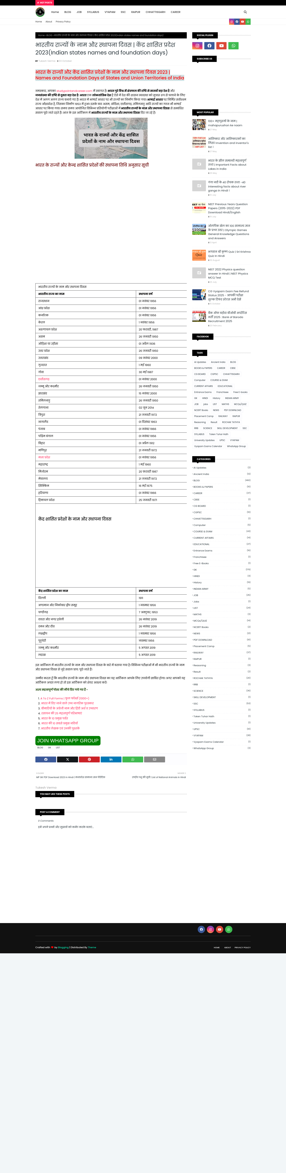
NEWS (216, 410)
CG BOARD (200, 374)
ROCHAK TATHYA (231, 422)
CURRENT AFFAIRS (203, 386)
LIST (58, 747)
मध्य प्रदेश (44, 457)
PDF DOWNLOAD (232, 410)
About (49, 21)
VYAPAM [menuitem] (110, 12)
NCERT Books (201, 410)
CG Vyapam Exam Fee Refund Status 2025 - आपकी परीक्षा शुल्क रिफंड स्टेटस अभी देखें (228, 295)
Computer (199, 380)
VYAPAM (234, 440)
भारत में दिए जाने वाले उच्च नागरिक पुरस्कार (67, 703)
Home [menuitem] (55, 12)
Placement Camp (204, 416)
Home (38, 21)
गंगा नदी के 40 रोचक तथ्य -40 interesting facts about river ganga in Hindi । (227, 186)
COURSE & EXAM (219, 380)
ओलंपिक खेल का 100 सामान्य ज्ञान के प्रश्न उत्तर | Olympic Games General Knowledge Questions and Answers (229, 232)
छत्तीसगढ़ (43, 379)
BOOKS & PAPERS (203, 368)
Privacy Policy (63, 21)
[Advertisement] (111, 204)
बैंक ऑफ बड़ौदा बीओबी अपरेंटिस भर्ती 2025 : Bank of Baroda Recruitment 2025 (227, 317)
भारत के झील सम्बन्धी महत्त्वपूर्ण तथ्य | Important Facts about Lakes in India (227, 165)
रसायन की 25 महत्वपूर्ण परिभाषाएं (61, 713)
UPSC (222, 440)
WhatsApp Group (236, 446)
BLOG (49, 35)
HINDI (205, 398)
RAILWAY (223, 416)
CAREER (221, 368)
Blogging (63, 947)
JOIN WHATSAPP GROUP (68, 740)
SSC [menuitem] (123, 12)
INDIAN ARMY (232, 398)
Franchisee (222, 392)
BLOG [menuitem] (67, 12)
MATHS (225, 404)
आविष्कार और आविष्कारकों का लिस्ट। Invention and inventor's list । (228, 143)
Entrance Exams (203, 392)
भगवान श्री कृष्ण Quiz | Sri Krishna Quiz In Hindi (229, 254)
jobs (205, 404)
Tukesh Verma (46, 61)
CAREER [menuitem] (175, 12)
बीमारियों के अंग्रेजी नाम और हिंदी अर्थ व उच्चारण (69, 708)
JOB (196, 404)
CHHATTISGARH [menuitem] (155, 12)
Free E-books (240, 392)
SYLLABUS (199, 434)
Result (214, 422)
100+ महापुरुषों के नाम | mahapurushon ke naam (225, 123)
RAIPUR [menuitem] (135, 12)
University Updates (204, 440)
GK (49, 747)
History (216, 398)
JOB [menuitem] (79, 12)
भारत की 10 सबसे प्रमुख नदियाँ (59, 723)
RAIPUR (236, 416)
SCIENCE (207, 428)
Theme (92, 947)
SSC (245, 428)
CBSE (232, 368)
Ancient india (218, 362)
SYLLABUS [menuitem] (93, 12)
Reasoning (200, 422)
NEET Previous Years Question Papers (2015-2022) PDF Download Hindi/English (228, 208)
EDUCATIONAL (225, 386)
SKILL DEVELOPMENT (227, 428)
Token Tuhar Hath (218, 434)
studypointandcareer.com (74, 91)
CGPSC (214, 374)
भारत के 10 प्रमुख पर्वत (54, 718)
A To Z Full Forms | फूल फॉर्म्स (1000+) (64, 698)
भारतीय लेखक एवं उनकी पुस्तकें (60, 728)
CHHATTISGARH (231, 374)
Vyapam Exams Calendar (208, 446)
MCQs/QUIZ (240, 404)
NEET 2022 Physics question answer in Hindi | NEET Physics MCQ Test (228, 273)
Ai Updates (200, 362)
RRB (196, 428)
